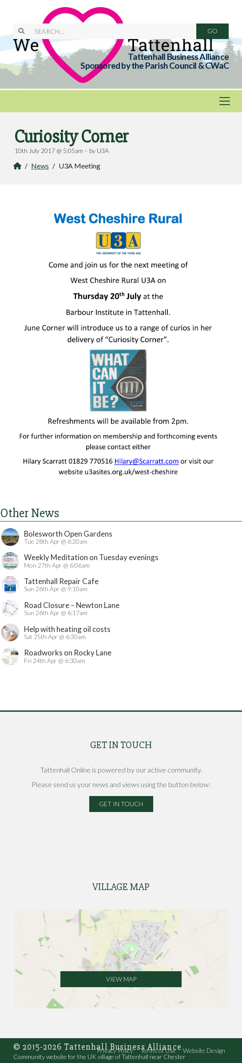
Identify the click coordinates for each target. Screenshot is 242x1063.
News (40, 165)
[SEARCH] (110, 31)
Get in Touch (121, 804)
